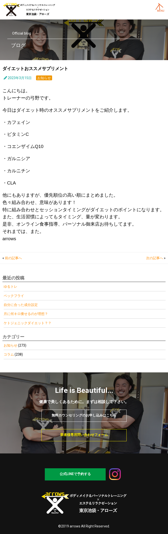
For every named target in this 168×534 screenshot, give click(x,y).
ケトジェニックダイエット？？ (27, 323)
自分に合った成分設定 (21, 305)
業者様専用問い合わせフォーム (84, 435)
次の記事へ (154, 258)
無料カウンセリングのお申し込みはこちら (84, 415)
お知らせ (44, 78)
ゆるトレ (10, 286)
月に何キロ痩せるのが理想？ (26, 314)
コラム (9, 354)
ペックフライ (14, 296)
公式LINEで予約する (75, 474)
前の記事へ (13, 258)
